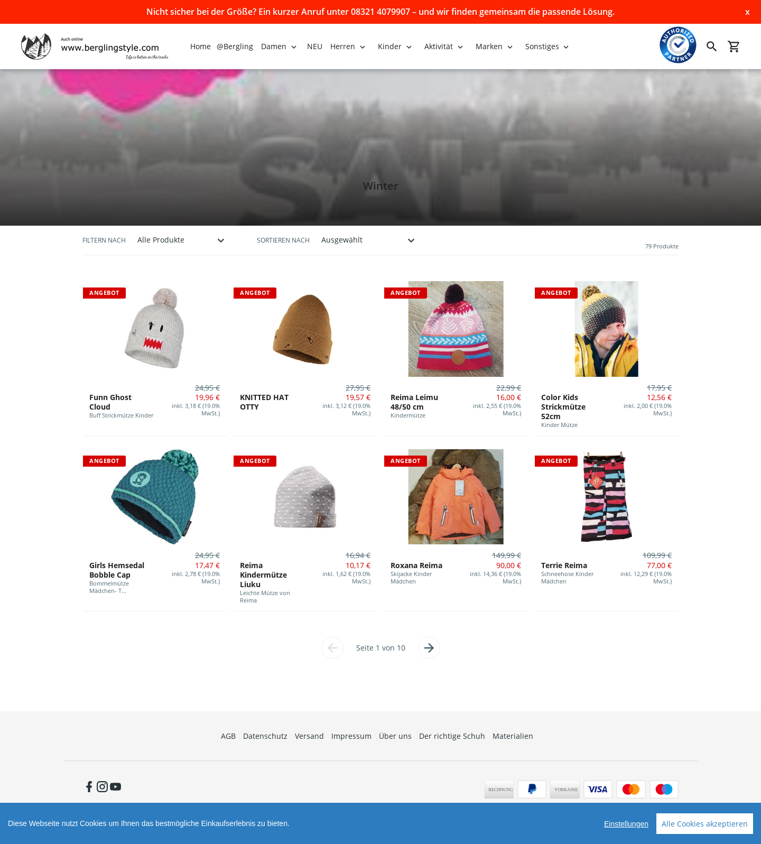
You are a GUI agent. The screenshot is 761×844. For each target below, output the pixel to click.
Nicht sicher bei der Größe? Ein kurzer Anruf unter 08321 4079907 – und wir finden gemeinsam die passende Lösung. (380, 11)
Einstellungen (626, 824)
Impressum (351, 736)
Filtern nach (104, 240)
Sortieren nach (283, 240)
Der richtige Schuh (452, 736)
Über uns (395, 736)
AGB (228, 736)
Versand (309, 736)
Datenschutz (265, 736)
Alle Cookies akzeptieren (705, 824)
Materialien (513, 736)
